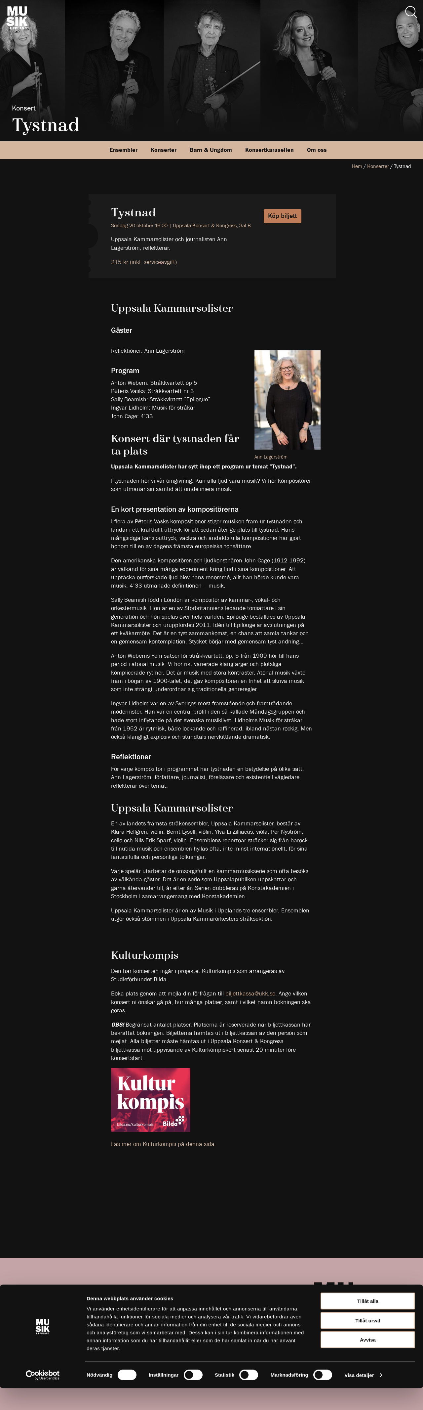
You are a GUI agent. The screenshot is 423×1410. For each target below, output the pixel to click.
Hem (357, 166)
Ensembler (123, 150)
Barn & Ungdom (211, 150)
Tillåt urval (368, 1342)
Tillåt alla (367, 1323)
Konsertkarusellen (269, 150)
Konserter (163, 150)
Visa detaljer (359, 1397)
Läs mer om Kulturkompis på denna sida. (163, 1144)
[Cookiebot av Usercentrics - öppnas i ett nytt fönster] (43, 1397)
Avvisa (368, 1361)
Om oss (317, 150)
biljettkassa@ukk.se (250, 993)
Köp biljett (282, 216)
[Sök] (411, 12)
